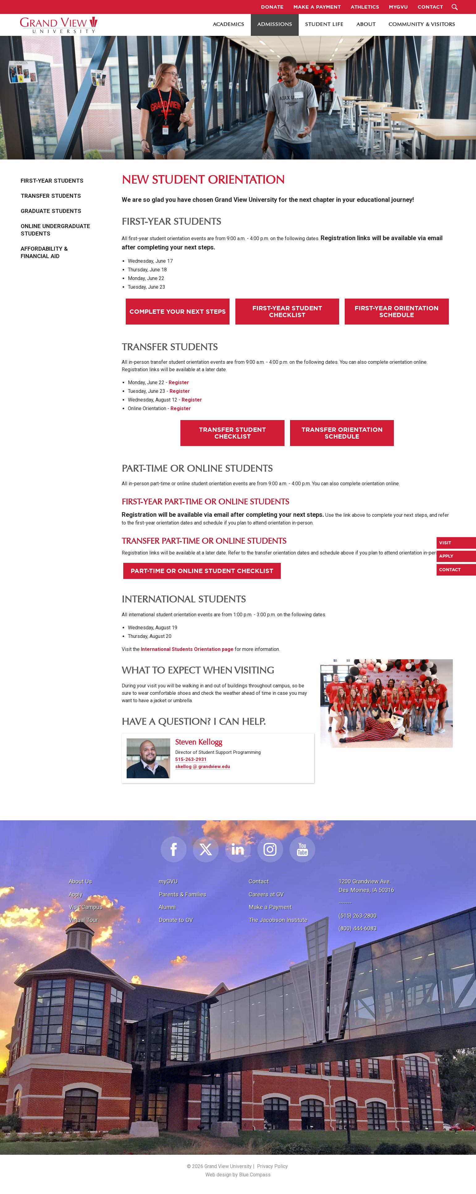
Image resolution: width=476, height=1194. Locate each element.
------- (345, 902)
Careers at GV (266, 894)
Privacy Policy (272, 1166)
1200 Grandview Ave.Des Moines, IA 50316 (366, 885)
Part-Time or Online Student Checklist (202, 570)
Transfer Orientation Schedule (342, 433)
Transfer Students (51, 196)
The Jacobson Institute (278, 920)
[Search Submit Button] (455, 7)
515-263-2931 (191, 759)
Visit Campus (86, 907)
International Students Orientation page (187, 649)
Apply (75, 894)
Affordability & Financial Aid (44, 252)
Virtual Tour (83, 920)
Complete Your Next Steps (177, 311)
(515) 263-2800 (358, 915)
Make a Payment (270, 907)
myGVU (168, 881)
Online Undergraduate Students (55, 230)
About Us (80, 881)
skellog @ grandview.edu (202, 766)
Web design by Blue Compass (238, 1175)
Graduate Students (51, 211)
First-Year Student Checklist (287, 311)
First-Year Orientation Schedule (397, 311)
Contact (259, 881)
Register (179, 382)
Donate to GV (176, 920)
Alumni (167, 907)
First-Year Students (52, 180)
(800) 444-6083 (358, 928)
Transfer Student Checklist (232, 433)
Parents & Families (182, 894)
